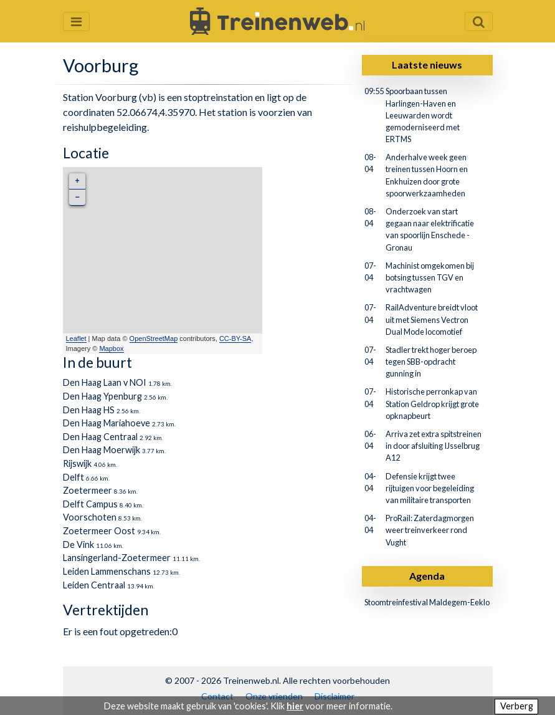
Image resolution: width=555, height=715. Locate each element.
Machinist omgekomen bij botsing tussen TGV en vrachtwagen (430, 277)
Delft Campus (90, 504)
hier (295, 706)
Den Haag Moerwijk (101, 449)
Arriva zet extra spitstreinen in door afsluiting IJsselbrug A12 (433, 446)
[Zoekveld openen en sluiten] (479, 21)
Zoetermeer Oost (99, 530)
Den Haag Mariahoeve (106, 423)
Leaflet (76, 338)
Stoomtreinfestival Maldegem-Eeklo (427, 602)
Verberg (516, 706)
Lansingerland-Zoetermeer (117, 557)
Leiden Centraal (94, 585)
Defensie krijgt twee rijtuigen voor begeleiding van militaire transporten (430, 488)
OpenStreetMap (154, 338)
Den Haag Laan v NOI (104, 382)
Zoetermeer (87, 490)
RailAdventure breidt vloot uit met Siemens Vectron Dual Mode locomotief (432, 319)
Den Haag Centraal (100, 436)
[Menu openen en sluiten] (76, 21)
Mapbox (111, 348)
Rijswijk (77, 463)
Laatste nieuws (427, 64)
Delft (73, 477)
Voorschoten (89, 517)
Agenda (427, 576)
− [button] (77, 197)
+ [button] (77, 181)
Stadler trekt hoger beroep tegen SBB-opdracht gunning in (431, 361)
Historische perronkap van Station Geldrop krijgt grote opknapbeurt (432, 403)
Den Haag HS (89, 410)
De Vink (78, 544)
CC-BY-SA (235, 338)
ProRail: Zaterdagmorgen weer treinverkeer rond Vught (430, 530)
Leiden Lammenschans (107, 571)
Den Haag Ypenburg (102, 396)
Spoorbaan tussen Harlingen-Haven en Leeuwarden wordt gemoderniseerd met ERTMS (423, 115)
